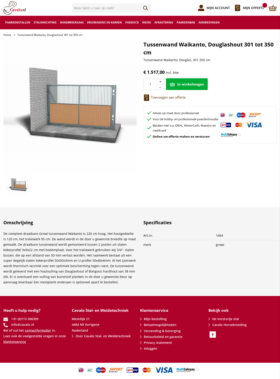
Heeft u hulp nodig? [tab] (21, 310)
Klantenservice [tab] (154, 310)
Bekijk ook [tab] (218, 310)
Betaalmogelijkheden (160, 325)
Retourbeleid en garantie (163, 337)
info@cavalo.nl (22, 324)
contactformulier (38, 330)
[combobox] (112, 7)
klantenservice (14, 342)
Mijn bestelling (155, 319)
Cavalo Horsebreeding (229, 325)
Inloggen (150, 348)
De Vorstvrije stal (225, 319)
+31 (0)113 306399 (24, 319)
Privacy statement (158, 342)
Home (7, 35)
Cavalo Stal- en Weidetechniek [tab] (100, 310)
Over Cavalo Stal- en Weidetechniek (103, 336)
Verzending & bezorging (162, 331)
